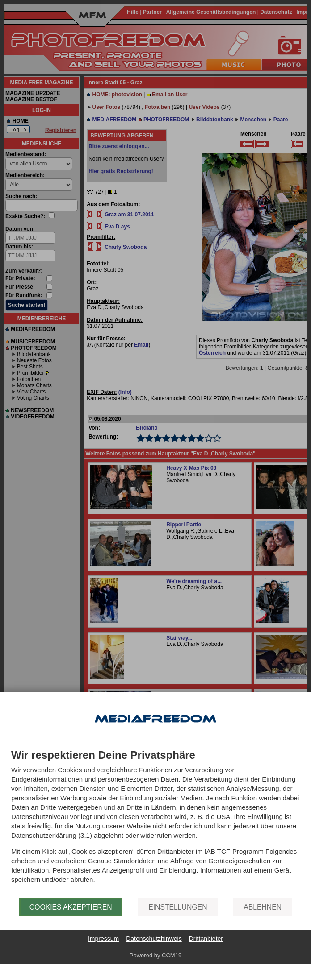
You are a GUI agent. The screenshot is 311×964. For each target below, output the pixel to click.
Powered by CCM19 (155, 955)
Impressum (103, 938)
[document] (155, 824)
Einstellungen (177, 907)
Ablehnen (263, 907)
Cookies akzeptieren (70, 907)
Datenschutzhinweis (154, 938)
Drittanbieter (206, 938)
